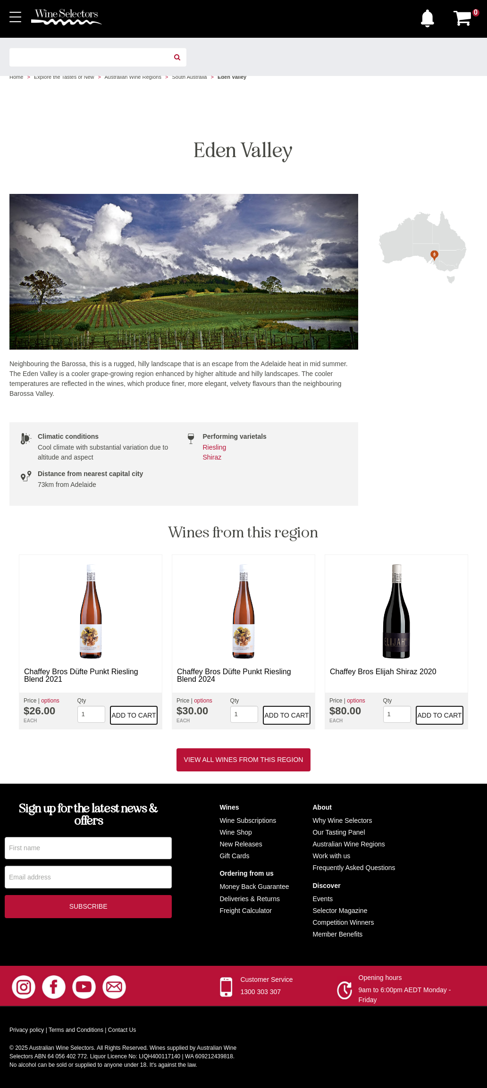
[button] (430, 16)
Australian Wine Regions (132, 77)
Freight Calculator (245, 910)
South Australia (189, 77)
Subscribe (88, 908)
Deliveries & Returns (249, 899)
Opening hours (380, 977)
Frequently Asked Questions (353, 867)
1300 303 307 (260, 992)
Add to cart (134, 715)
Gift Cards (234, 856)
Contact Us (122, 1030)
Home (16, 77)
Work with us (331, 856)
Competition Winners (343, 922)
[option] (90, 641)
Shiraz (212, 457)
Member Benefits (337, 934)
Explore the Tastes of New (64, 77)
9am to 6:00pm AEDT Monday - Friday (405, 995)
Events (322, 899)
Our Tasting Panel (338, 832)
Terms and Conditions (76, 1030)
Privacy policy (26, 1030)
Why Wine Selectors (342, 820)
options (50, 700)
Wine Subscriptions (247, 820)
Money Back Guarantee (254, 886)
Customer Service (266, 979)
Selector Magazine (339, 910)
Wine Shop (235, 832)
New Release (239, 844)
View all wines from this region (243, 759)
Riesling (215, 447)
